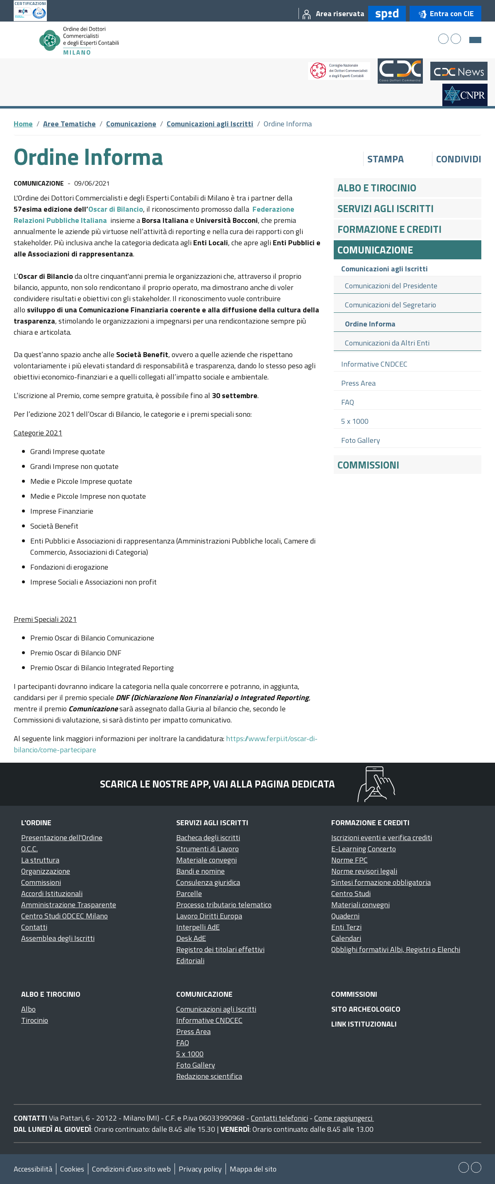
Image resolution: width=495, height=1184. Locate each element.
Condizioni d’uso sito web (131, 1168)
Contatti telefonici (279, 1118)
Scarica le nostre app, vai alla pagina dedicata (217, 783)
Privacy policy (200, 1168)
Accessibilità (33, 1168)
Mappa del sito (253, 1168)
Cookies (72, 1168)
